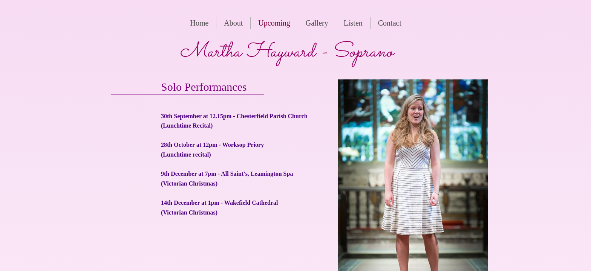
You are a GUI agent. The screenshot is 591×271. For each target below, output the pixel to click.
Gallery (317, 23)
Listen (353, 23)
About (233, 23)
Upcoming (274, 23)
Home (199, 23)
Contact (389, 23)
